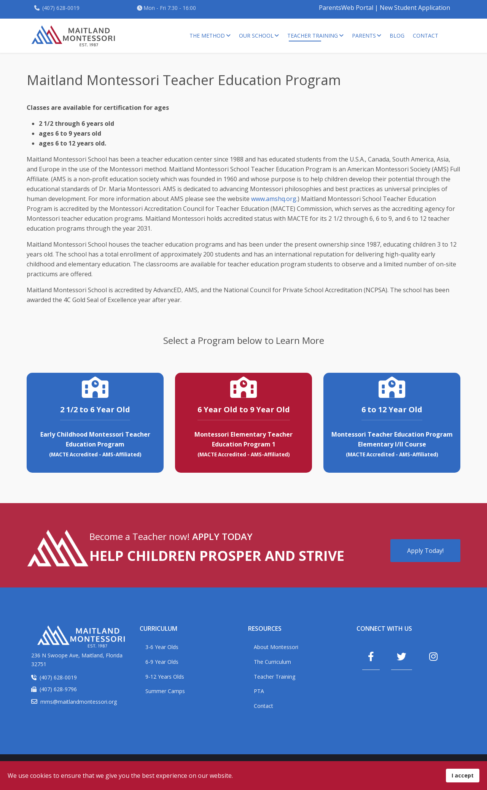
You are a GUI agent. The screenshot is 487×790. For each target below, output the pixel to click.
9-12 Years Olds (164, 676)
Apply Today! (425, 550)
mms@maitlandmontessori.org (78, 701)
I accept (463, 775)
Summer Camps (165, 691)
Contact (425, 35)
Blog (397, 35)
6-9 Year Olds (161, 661)
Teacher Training (312, 35)
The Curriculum (272, 661)
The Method (207, 35)
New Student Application (415, 7)
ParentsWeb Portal (346, 7)
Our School (256, 35)
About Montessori (276, 647)
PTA (259, 691)
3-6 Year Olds (161, 647)
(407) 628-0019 (61, 7)
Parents (364, 35)
